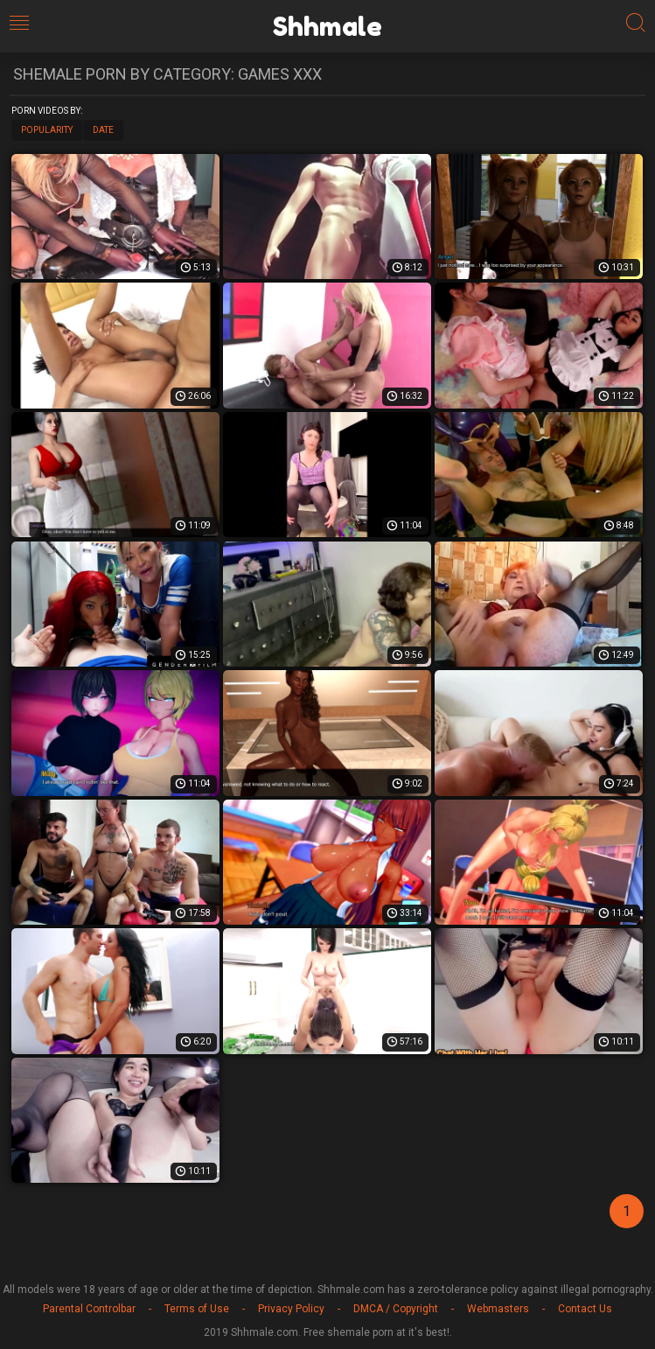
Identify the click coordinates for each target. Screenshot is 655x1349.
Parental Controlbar (89, 1309)
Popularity (47, 130)
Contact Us (585, 1309)
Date (103, 130)
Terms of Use (196, 1309)
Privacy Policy (291, 1309)
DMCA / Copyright (395, 1309)
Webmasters (498, 1309)
